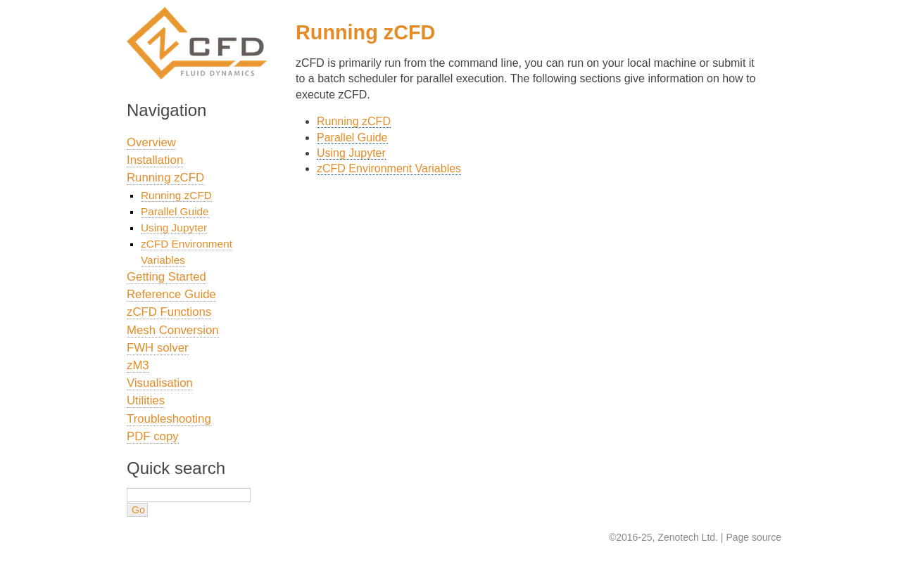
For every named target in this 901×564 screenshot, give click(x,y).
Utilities (146, 400)
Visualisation (160, 383)
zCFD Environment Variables (389, 168)
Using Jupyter (351, 153)
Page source (753, 537)
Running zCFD (354, 121)
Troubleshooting (169, 418)
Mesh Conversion (173, 330)
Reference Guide (171, 294)
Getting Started (166, 276)
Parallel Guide (352, 137)
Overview (151, 142)
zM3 (138, 365)
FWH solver (158, 347)
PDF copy (153, 436)
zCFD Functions (169, 312)
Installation (155, 160)
